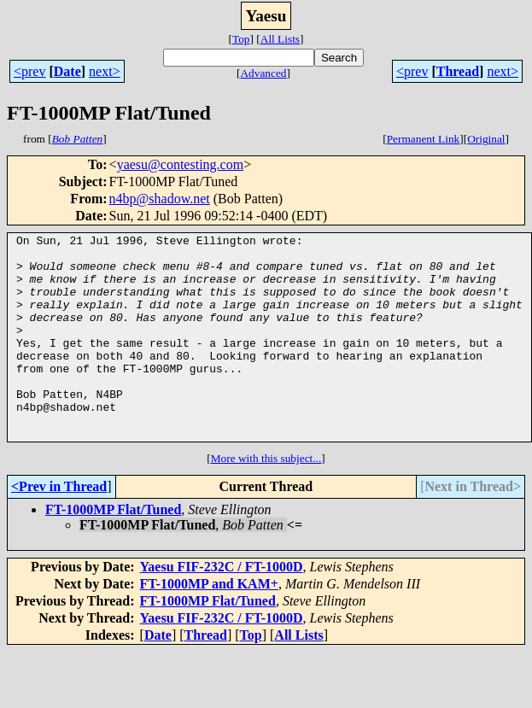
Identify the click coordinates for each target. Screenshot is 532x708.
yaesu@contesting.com (180, 164)
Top (241, 38)
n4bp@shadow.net (159, 198)
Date (67, 71)
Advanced (263, 73)
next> (104, 71)
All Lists (280, 38)
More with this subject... (266, 499)
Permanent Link (423, 138)
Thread (457, 71)
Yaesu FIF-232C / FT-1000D (221, 607)
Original (486, 138)
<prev (29, 71)
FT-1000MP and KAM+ (209, 624)
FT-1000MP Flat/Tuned (113, 550)
